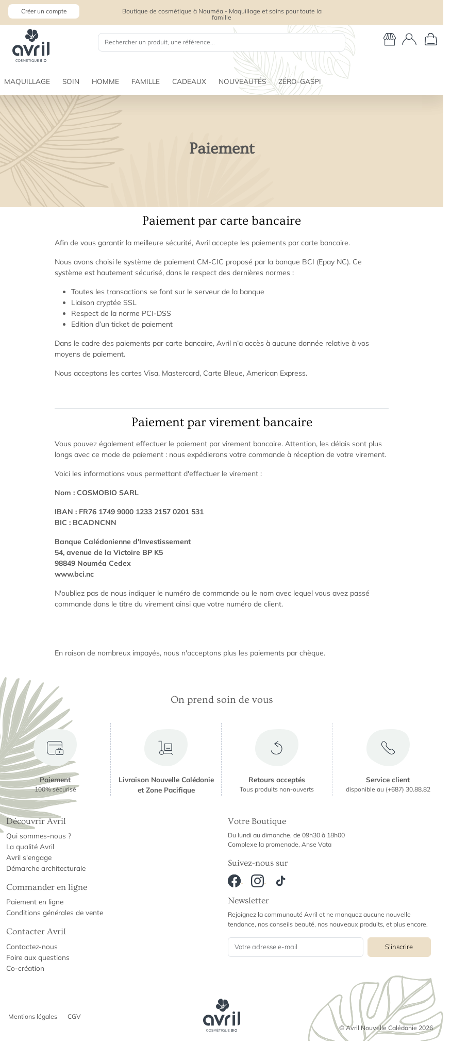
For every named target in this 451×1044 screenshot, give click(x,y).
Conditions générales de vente (54, 912)
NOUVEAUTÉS (242, 81)
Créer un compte (43, 11)
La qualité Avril (30, 846)
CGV (74, 1016)
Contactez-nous (32, 946)
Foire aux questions (38, 957)
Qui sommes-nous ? (38, 835)
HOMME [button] (105, 81)
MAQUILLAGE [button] (27, 81)
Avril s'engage (29, 857)
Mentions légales (32, 1016)
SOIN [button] (70, 81)
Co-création (25, 968)
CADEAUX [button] (189, 81)
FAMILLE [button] (145, 81)
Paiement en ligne (34, 901)
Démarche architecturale (46, 868)
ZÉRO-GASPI (299, 81)
